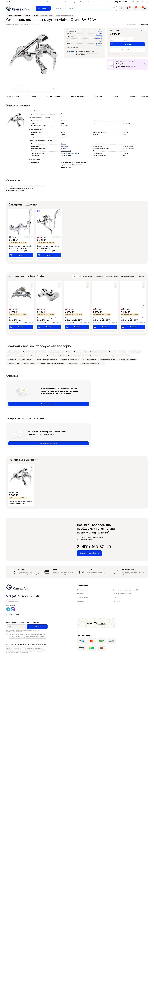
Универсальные (112, 276)
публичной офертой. (24, 652)
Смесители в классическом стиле (17, 356)
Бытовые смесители (14, 352)
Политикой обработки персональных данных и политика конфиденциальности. (24, 649)
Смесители (122, 352)
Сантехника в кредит (71, 2)
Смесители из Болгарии (89, 359)
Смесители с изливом (29, 363)
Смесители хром (72, 363)
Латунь (63, 144)
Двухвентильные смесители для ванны (34, 352)
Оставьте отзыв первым (48, 404)
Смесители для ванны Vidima (55, 356)
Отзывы (116, 97)
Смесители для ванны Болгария (77, 356)
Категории (98, 97)
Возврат (83, 2)
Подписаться (37, 626)
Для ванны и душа (86, 276)
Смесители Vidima (134, 352)
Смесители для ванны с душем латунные (19, 359)
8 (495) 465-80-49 (119, 2)
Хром (100, 41)
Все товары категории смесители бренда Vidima (86, 54)
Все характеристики (73, 47)
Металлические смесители (97, 352)
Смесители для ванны (37, 356)
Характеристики (12, 97)
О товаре (32, 97)
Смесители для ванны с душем (119, 356)
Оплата (79, 605)
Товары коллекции (77, 97)
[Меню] (43, 8)
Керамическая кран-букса (70, 153)
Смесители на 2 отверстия (107, 359)
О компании (50, 2)
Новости (116, 597)
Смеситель (98, 38)
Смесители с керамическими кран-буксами (51, 363)
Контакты (91, 2)
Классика (99, 45)
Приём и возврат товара (122, 594)
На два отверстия (128, 148)
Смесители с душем (13, 363)
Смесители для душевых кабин (70, 359)
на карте (102, 623)
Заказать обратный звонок (89, 553)
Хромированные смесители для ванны (92, 363)
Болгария (99, 35)
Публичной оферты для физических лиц (34, 638)
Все (75, 276)
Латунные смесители (80, 352)
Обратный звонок (142, 2)
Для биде (99, 276)
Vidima (100, 31)
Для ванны (64, 146)
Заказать (121, 44)
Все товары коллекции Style (85, 51)
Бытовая (64, 148)
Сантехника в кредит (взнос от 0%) (126, 590)
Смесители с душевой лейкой (127, 359)
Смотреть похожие (53, 97)
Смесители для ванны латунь (98, 356)
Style (100, 33)
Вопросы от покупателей (138, 97)
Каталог (80, 594)
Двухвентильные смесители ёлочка (60, 352)
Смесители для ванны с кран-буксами (46, 359)
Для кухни (140, 276)
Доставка (59, 2)
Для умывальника (127, 276)
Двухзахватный (66, 151)
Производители (82, 597)
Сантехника (112, 352)
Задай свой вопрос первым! (48, 443)
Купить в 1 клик (127, 50)
